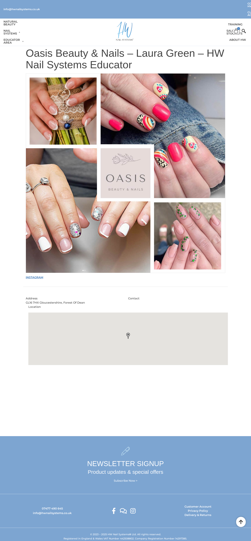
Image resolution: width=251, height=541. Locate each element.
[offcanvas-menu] (242, 19)
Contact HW (202, 3)
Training (165, 19)
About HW (218, 19)
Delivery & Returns (197, 501)
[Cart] (236, 18)
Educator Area (76, 19)
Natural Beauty (17, 19)
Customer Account (232, 3)
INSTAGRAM (34, 263)
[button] (46, 19)
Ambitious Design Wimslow (133, 531)
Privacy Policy (198, 496)
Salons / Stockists (191, 19)
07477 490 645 (52, 494)
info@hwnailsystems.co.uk (22, 3)
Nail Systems (46, 19)
